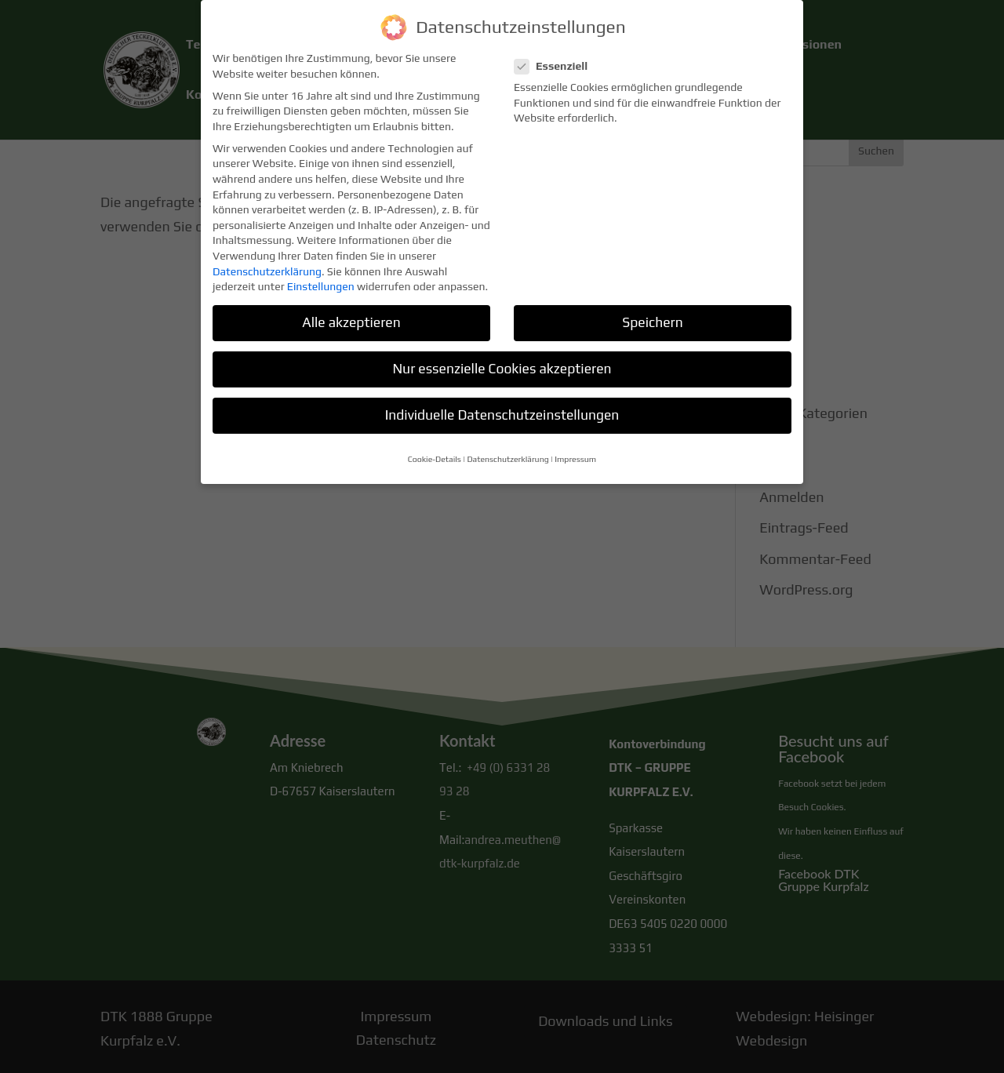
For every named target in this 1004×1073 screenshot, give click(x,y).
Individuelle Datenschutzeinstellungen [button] (502, 405)
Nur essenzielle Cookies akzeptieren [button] (501, 359)
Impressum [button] (575, 448)
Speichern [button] (652, 313)
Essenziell (557, 56)
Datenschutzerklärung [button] (507, 448)
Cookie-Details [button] (434, 448)
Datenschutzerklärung (267, 261)
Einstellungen (321, 277)
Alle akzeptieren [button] (351, 313)
